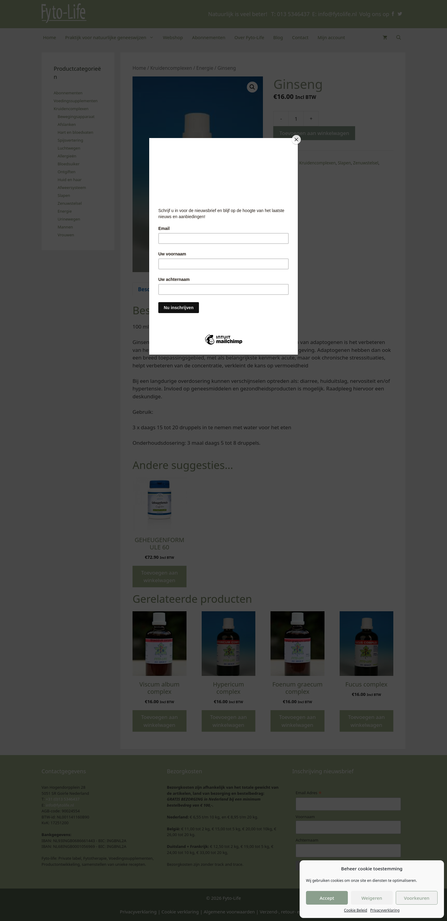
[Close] (296, 139)
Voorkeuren (416, 898)
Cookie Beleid (355, 910)
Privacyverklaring (385, 910)
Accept (327, 898)
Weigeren (371, 898)
